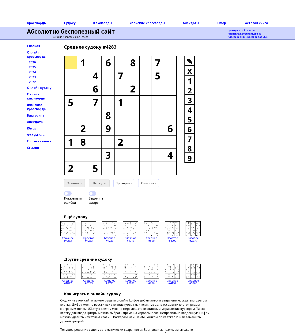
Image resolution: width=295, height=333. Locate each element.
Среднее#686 (151, 274)
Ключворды (102, 23)
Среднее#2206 (130, 274)
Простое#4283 (88, 231)
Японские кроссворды (147, 23)
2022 (32, 82)
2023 (32, 77)
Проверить (123, 183)
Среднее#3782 (109, 274)
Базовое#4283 (109, 231)
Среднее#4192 (172, 274)
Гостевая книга (256, 23)
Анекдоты (191, 23)
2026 (32, 62)
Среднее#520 (151, 231)
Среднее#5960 (193, 274)
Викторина (35, 115)
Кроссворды (37, 23)
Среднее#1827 (67, 274)
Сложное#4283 (67, 231)
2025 (32, 67)
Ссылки (33, 148)
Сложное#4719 (130, 231)
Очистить (148, 183)
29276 (241, 30)
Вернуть (99, 183)
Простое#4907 (172, 231)
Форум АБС (35, 135)
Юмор (221, 23)
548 (244, 33)
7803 (248, 37)
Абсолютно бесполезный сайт (71, 31)
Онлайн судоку (39, 88)
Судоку (70, 23)
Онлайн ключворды (36, 96)
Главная (33, 46)
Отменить (74, 183)
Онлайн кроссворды (36, 54)
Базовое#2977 (193, 231)
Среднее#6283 (88, 274)
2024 (32, 72)
